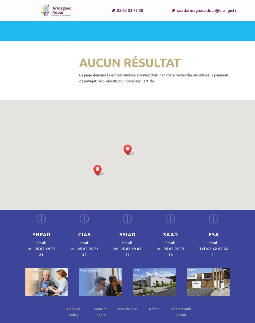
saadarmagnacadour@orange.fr (203, 10)
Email (41, 243)
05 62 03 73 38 (130, 10)
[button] (129, 149)
